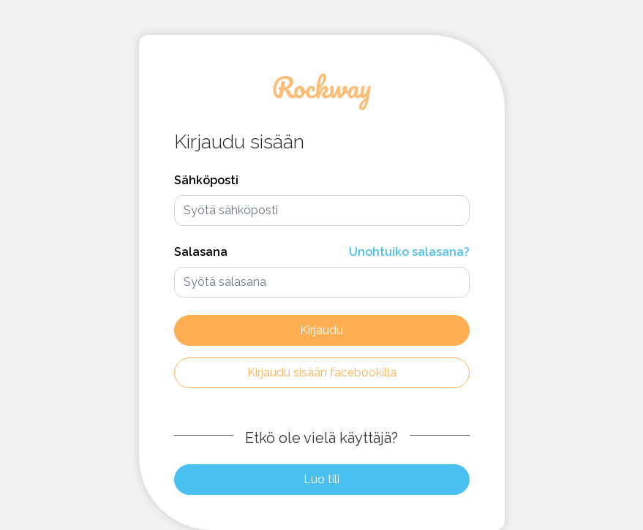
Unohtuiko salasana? (409, 252)
